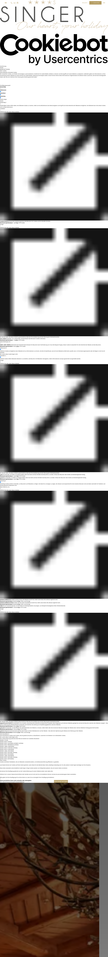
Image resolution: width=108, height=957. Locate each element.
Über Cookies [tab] (3, 70)
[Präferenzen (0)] (3, 348)
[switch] (0, 91)
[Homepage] (54, 3)
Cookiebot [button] (54, 109)
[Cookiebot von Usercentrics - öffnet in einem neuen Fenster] (54, 49)
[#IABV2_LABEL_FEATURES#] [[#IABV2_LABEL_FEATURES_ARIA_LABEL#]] (7, 751)
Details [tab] (1, 67)
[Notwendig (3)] (3, 102)
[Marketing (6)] (3, 481)
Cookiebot (31, 738)
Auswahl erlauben (15, 782)
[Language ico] (104, 2)
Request (84, 3)
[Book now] (95, 3)
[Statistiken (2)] (3, 355)
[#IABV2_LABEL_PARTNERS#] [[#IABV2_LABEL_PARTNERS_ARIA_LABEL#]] (7, 755)
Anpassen (8, 782)
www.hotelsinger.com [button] (54, 342)
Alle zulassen (3, 782)
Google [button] (54, 225)
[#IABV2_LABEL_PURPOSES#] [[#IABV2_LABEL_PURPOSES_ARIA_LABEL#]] (7, 746)
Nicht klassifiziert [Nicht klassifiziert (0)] (4, 734)
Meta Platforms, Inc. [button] (54, 487)
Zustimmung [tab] (3, 66)
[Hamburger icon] (6, 3)
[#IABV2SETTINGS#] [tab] (5, 69)
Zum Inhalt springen (61, 781)
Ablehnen (22, 782)
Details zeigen (3, 99)
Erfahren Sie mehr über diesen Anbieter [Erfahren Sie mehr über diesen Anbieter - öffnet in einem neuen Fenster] (54, 166)
